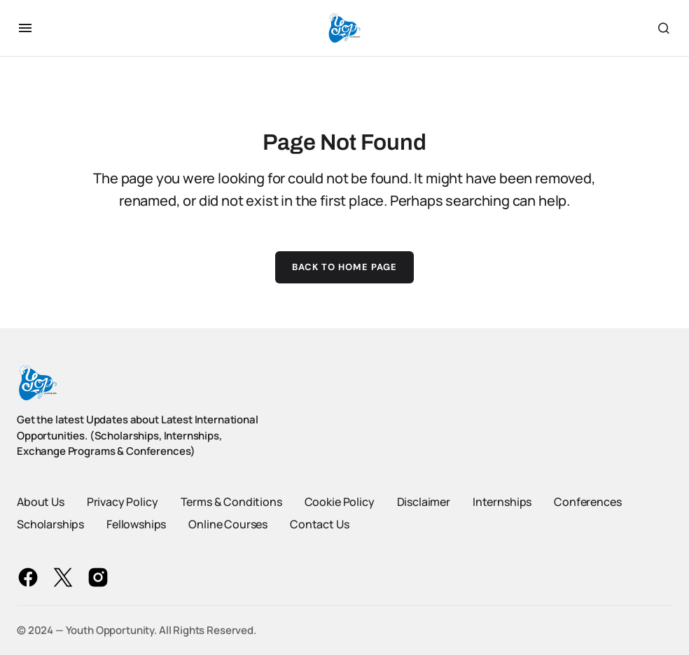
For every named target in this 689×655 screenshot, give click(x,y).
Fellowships (136, 524)
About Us (40, 501)
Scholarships (50, 524)
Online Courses (227, 524)
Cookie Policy (340, 501)
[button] (25, 28)
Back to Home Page (345, 267)
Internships (502, 501)
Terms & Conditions (231, 501)
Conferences (587, 501)
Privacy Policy (122, 501)
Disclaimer (423, 501)
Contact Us (319, 524)
